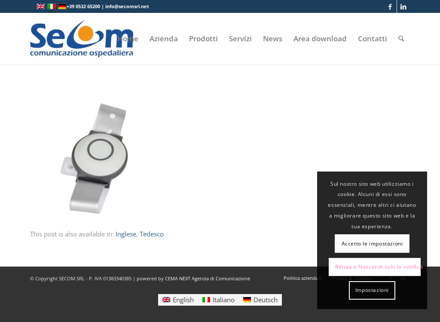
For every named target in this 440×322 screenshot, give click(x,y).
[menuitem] (128, 38)
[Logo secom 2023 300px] (81, 38)
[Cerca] (401, 38)
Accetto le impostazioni (372, 243)
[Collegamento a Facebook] (390, 6)
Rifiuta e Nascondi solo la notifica (378, 266)
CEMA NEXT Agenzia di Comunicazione (207, 278)
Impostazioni (372, 290)
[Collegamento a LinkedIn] (403, 6)
